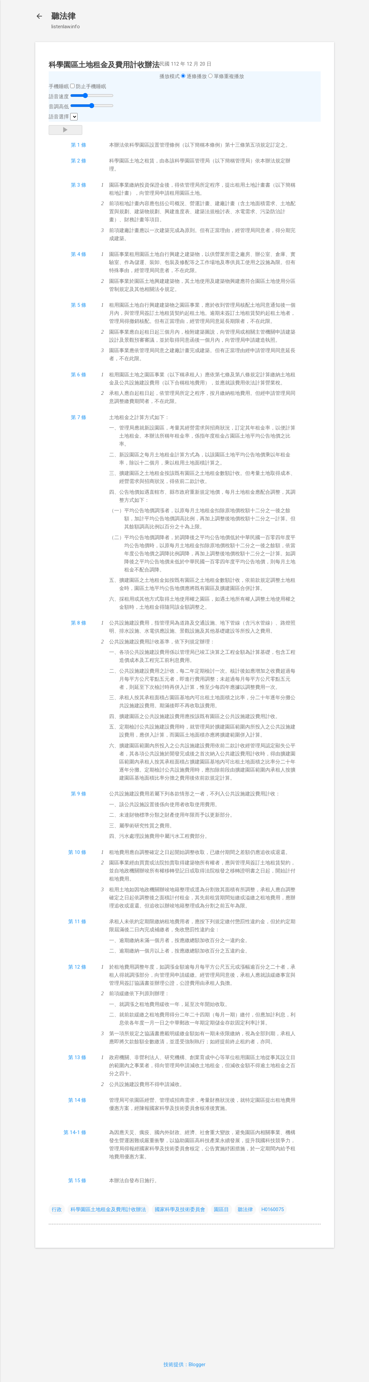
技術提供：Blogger (184, 1364)
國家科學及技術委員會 (180, 1209)
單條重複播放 (229, 76)
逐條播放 (197, 76)
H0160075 (273, 1209)
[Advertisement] (184, 1300)
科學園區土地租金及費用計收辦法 (108, 1209)
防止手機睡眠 (91, 86)
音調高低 (59, 107)
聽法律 (63, 16)
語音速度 (59, 97)
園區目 (221, 1209)
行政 (57, 1209)
